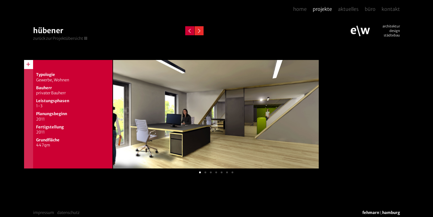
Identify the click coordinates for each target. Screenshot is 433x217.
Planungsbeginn (51, 113)
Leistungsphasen (52, 100)
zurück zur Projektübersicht (58, 38)
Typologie (45, 74)
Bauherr (44, 87)
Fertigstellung (50, 127)
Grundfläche (48, 140)
